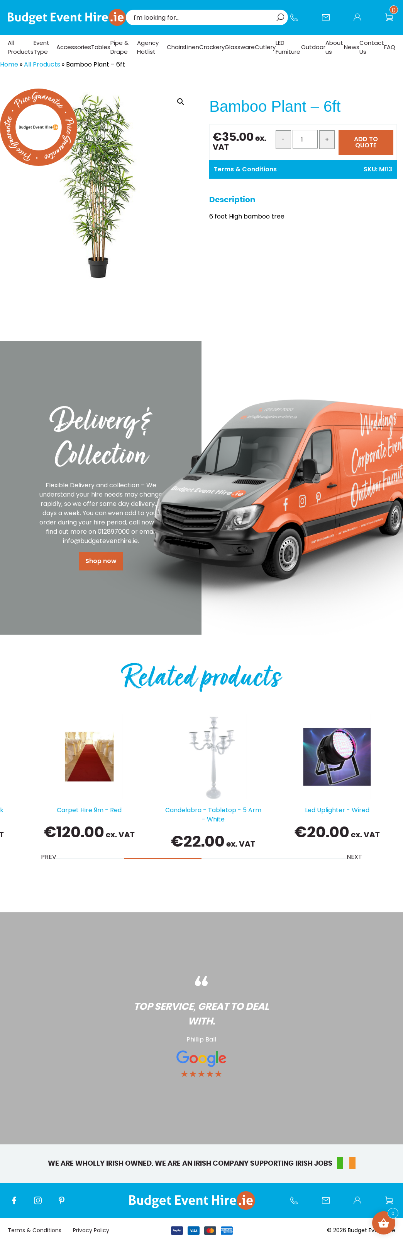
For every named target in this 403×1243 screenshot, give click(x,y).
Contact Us (329, 21)
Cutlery (265, 47)
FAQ (389, 47)
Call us (298, 21)
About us (334, 47)
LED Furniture (288, 47)
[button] (181, 102)
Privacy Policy (91, 1230)
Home (9, 64)
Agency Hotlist (148, 47)
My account (361, 21)
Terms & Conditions (245, 169)
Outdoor (313, 47)
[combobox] (203, 17)
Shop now (101, 561)
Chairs (176, 47)
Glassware (240, 47)
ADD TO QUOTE (366, 142)
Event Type (41, 47)
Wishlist (393, 21)
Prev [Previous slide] (48, 856)
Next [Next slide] (354, 856)
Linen (192, 47)
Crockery (212, 47)
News (351, 47)
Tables (100, 47)
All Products (21, 47)
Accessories (73, 47)
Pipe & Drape (119, 47)
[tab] (85, 858)
